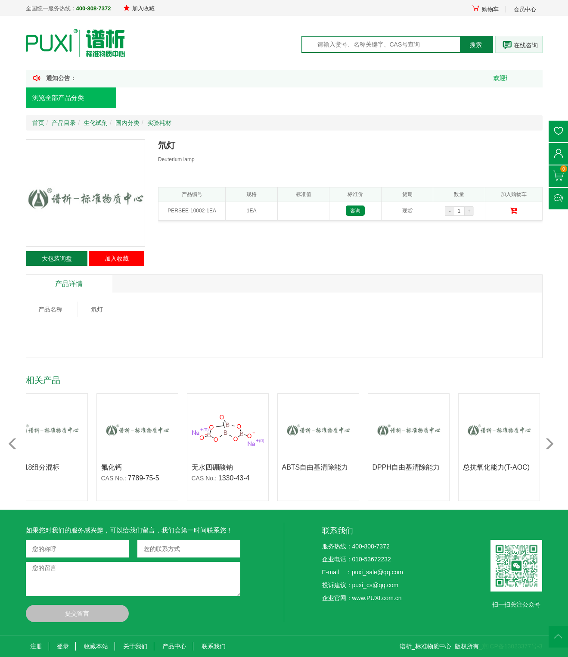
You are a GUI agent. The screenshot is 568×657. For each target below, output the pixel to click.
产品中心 (174, 646)
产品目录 (64, 122)
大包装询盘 (57, 258)
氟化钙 (114, 467)
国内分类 (127, 122)
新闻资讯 (260, 98)
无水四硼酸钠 (215, 467)
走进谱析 (385, 98)
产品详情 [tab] (69, 283)
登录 (63, 646)
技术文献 (322, 98)
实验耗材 (159, 122)
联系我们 (214, 646)
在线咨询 (526, 45)
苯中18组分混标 (38, 467)
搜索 (476, 44)
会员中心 (525, 9)
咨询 (355, 211)
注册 (36, 646)
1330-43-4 (237, 478)
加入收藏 (139, 8)
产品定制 (197, 98)
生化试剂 (96, 122)
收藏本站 (96, 646)
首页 (139, 98)
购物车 (485, 9)
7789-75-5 (146, 478)
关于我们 (135, 646)
